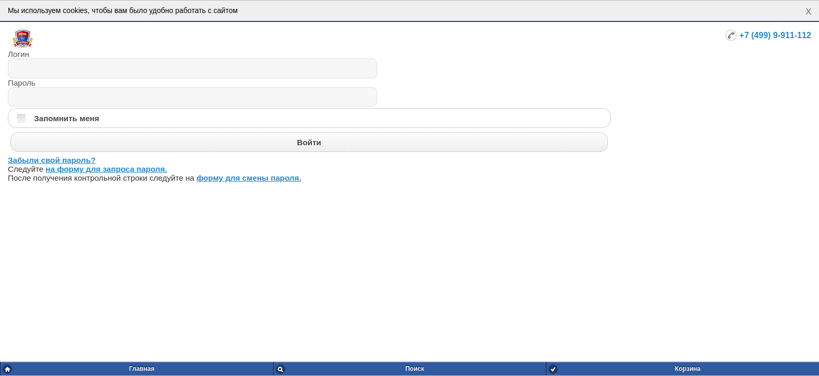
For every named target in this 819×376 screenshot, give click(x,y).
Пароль (22, 82)
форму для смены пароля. (248, 177)
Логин (18, 54)
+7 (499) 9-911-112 (775, 35)
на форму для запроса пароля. (106, 168)
